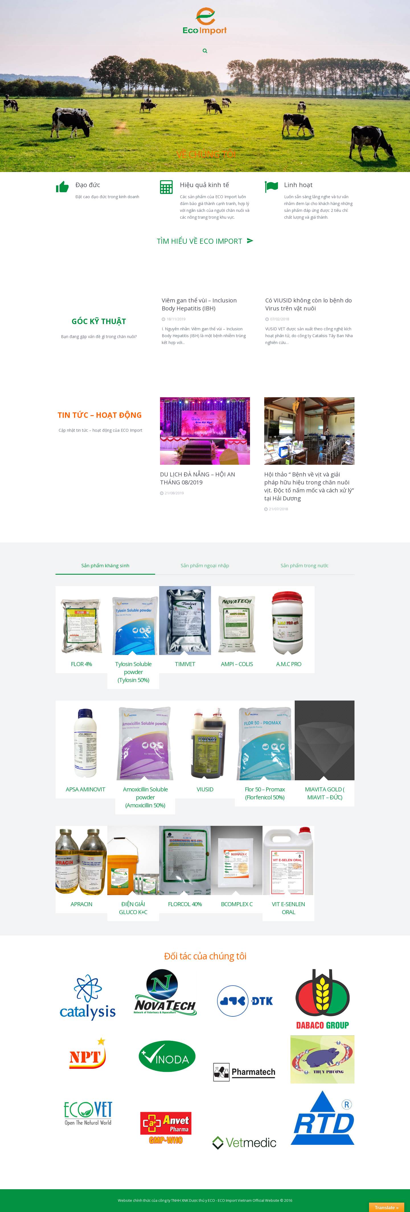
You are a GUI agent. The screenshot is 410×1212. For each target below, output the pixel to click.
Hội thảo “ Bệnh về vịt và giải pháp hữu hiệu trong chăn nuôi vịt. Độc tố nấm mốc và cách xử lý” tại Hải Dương (309, 486)
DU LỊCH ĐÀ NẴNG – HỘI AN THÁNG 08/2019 (197, 478)
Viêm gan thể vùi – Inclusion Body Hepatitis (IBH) (199, 304)
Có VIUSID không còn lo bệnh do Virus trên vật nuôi (308, 304)
